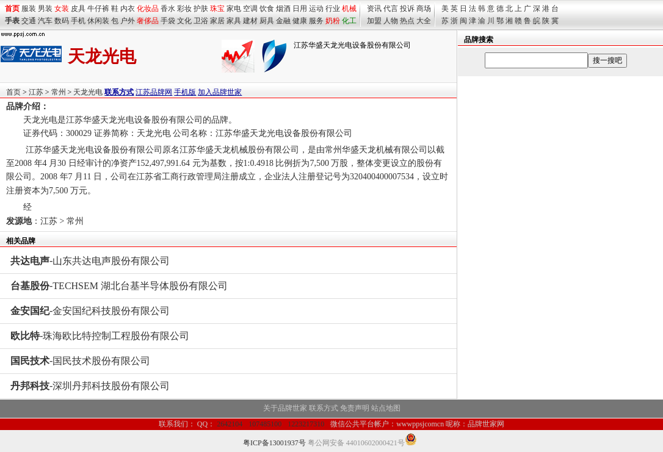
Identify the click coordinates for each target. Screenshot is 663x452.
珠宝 (217, 8)
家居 (217, 20)
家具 (233, 20)
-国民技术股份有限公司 (80, 361)
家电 (233, 8)
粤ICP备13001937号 (274, 443)
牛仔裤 (98, 8)
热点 (407, 20)
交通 (28, 20)
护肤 (201, 8)
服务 (316, 20)
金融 (283, 20)
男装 (45, 8)
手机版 (185, 92)
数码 (61, 20)
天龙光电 (88, 92)
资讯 (374, 8)
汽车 (45, 20)
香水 (168, 8)
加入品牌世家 (220, 92)
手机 (78, 20)
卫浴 (201, 20)
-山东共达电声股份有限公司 (90, 261)
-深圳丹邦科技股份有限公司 (90, 386)
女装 (61, 8)
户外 (127, 20)
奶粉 (332, 20)
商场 (423, 8)
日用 (299, 8)
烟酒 (283, 8)
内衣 (127, 8)
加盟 (374, 20)
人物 (390, 20)
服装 (28, 8)
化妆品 (148, 8)
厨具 (266, 20)
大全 (423, 20)
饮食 (266, 8)
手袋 (168, 20)
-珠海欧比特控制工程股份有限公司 (99, 336)
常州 (58, 92)
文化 (184, 20)
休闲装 (98, 20)
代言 (390, 8)
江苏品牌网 (154, 92)
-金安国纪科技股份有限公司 (90, 311)
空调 (250, 8)
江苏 (36, 92)
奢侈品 (148, 20)
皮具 (78, 8)
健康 (299, 20)
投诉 (407, 8)
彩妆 (184, 8)
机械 (349, 8)
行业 (332, 8)
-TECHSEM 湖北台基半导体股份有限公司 (119, 286)
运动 (316, 8)
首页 (13, 92)
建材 (250, 20)
